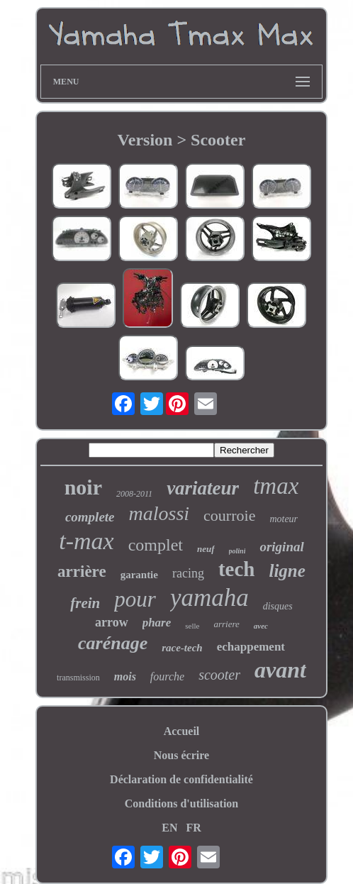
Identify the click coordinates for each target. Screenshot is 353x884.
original (281, 546)
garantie (139, 574)
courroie (229, 515)
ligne (287, 570)
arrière (81, 571)
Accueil (182, 731)
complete (90, 516)
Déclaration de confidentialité (181, 779)
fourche (167, 676)
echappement (251, 646)
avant (280, 670)
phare (157, 622)
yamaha (209, 598)
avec (261, 625)
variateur (203, 488)
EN (169, 828)
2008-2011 (134, 494)
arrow (111, 622)
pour (135, 599)
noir (83, 487)
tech (236, 569)
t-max (86, 541)
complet (155, 545)
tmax (275, 486)
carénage (112, 643)
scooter (219, 675)
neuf (206, 548)
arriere (226, 624)
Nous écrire (181, 755)
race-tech (182, 647)
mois (125, 676)
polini (237, 551)
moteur (283, 519)
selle (192, 625)
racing (188, 573)
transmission (78, 678)
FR (193, 828)
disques (278, 606)
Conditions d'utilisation (182, 803)
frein (85, 603)
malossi (159, 513)
